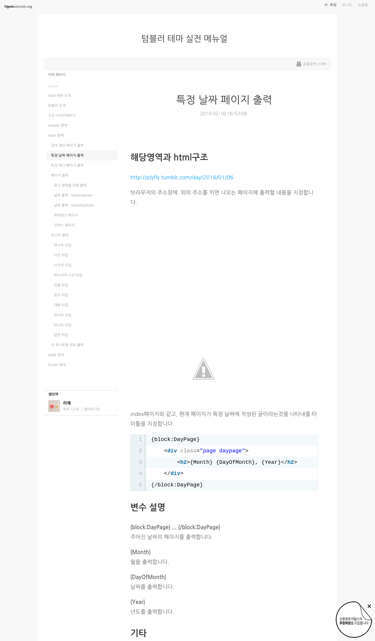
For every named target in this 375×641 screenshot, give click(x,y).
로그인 (347, 5)
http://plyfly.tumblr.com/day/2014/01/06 (181, 177)
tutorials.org (18, 6)
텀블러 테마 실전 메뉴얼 (186, 39)
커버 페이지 (57, 75)
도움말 (363, 5)
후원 (333, 5)
